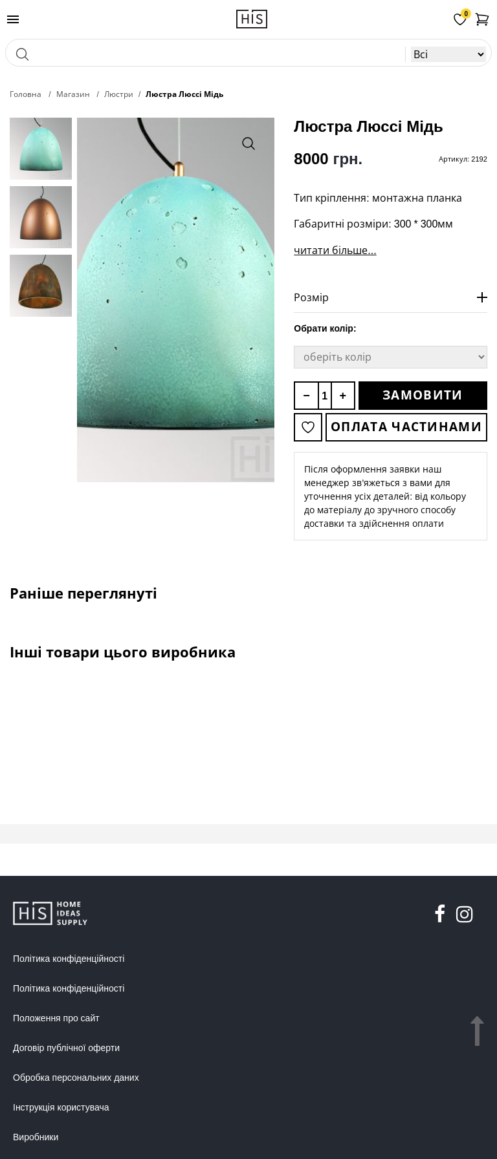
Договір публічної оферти (66, 1048)
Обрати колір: (325, 328)
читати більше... (335, 250)
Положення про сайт (56, 1018)
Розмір (311, 297)
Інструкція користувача (61, 1107)
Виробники (35, 1137)
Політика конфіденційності (68, 958)
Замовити (422, 395)
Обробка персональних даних (76, 1077)
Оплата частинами (406, 426)
